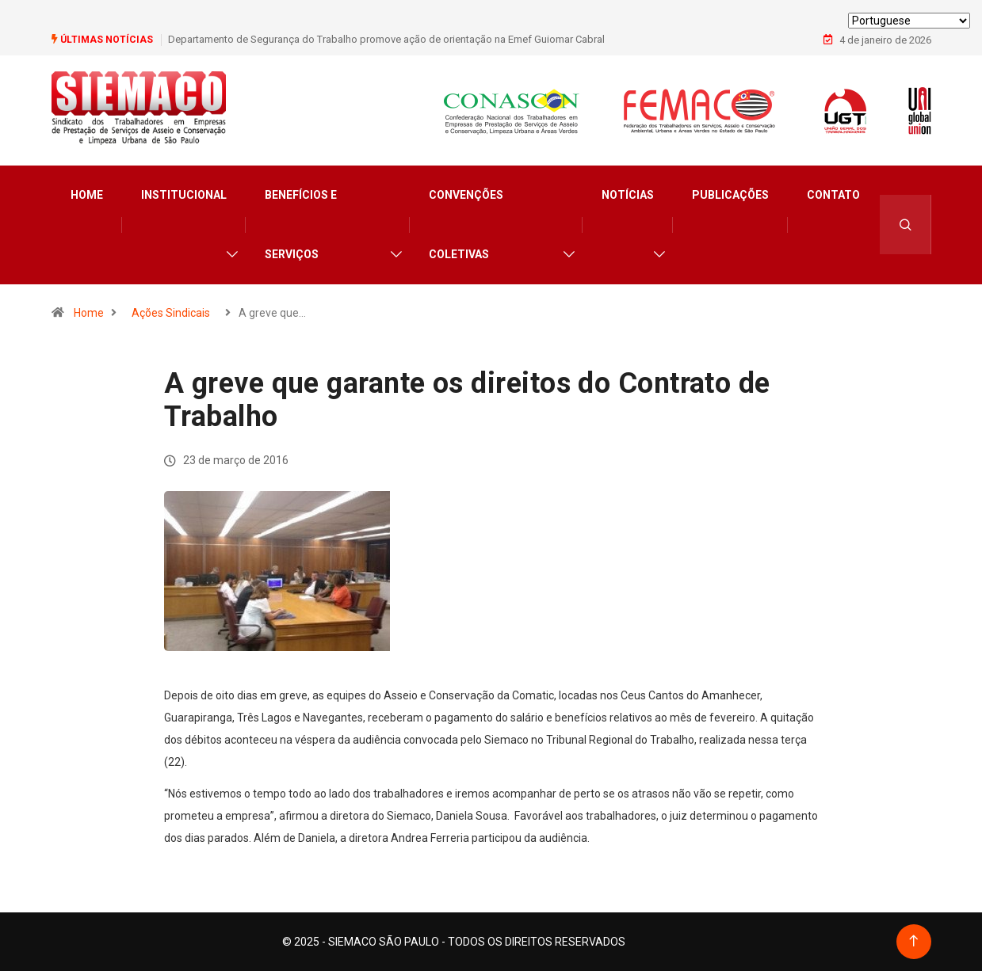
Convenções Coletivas (466, 224)
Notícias (628, 194)
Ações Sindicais (171, 313)
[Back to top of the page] (913, 941)
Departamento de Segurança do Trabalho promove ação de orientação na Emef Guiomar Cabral (386, 39)
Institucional (184, 194)
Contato (833, 194)
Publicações (730, 194)
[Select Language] (909, 21)
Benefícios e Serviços (301, 224)
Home (87, 194)
